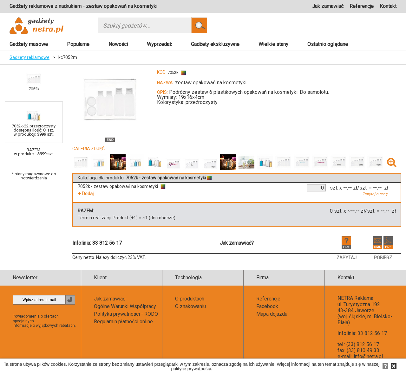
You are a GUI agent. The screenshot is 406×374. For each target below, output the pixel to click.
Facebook (267, 306)
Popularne (78, 44)
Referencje (362, 6)
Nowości (118, 44)
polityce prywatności (191, 368)
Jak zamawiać (328, 6)
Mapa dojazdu (271, 314)
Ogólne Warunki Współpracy (125, 306)
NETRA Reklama (355, 298)
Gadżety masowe (29, 44)
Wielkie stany (273, 44)
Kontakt (388, 6)
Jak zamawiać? (237, 243)
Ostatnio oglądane (327, 44)
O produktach (189, 299)
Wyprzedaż (159, 44)
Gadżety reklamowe (29, 57)
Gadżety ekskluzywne (215, 44)
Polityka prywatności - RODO (126, 314)
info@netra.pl (368, 356)
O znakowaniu (190, 306)
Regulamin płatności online (123, 322)
